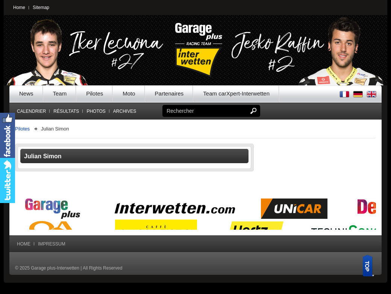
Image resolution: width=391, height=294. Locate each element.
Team (60, 93)
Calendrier (31, 111)
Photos (95, 111)
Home (19, 7)
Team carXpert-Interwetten (236, 93)
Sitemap (41, 7)
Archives (124, 111)
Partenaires (169, 93)
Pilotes (94, 93)
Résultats (66, 111)
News (26, 93)
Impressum (51, 244)
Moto (129, 93)
